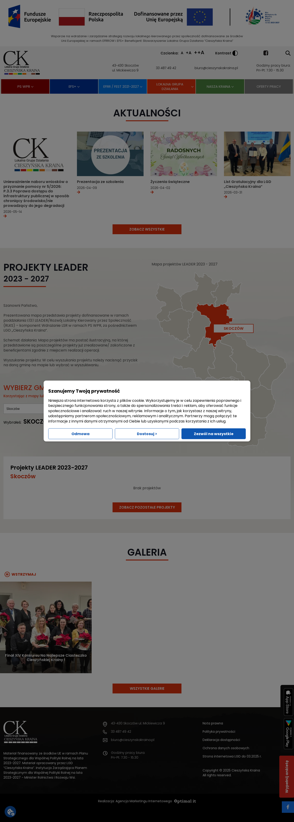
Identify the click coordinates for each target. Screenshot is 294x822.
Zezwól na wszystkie (213, 433)
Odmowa (80, 433)
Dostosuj (147, 433)
